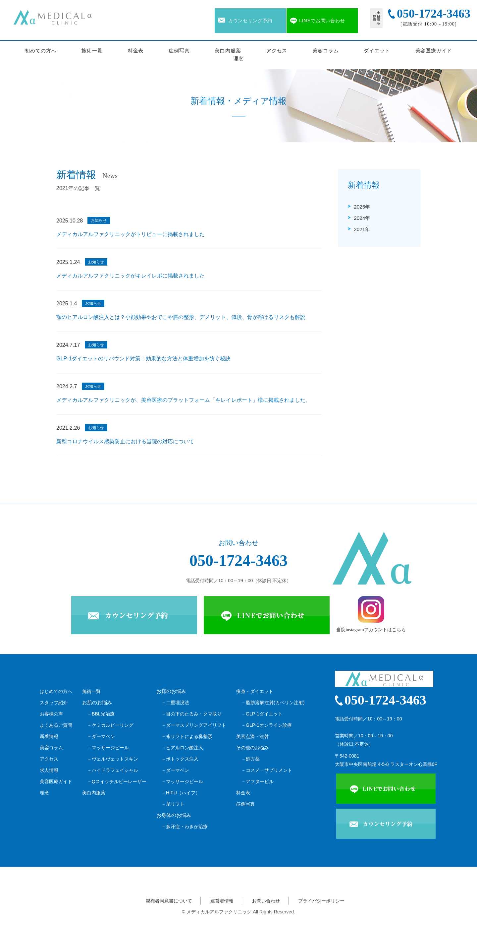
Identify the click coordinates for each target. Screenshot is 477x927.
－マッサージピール (108, 747)
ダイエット (377, 50)
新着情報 (49, 736)
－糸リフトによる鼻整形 (186, 736)
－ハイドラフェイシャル (112, 770)
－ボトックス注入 (179, 759)
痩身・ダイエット (254, 691)
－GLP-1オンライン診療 (266, 725)
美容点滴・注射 (252, 736)
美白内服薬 (228, 50)
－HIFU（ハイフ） (180, 792)
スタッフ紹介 (54, 702)
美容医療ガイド (433, 50)
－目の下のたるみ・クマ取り (191, 713)
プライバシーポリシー (321, 900)
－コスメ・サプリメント (266, 770)
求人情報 (49, 770)
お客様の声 (51, 713)
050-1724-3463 (238, 560)
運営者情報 (222, 900)
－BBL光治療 (101, 713)
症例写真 (179, 50)
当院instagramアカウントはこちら (371, 614)
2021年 (362, 229)
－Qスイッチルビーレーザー (116, 781)
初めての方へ (40, 50)
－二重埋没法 (175, 702)
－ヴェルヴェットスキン (112, 759)
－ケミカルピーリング (110, 725)
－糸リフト (173, 804)
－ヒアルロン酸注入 (182, 747)
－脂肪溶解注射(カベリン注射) (272, 702)
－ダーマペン (101, 736)
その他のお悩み (252, 747)
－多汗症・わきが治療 (184, 826)
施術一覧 (92, 50)
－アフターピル (257, 781)
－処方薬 (250, 759)
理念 (238, 58)
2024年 (362, 218)
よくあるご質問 (56, 725)
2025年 (362, 207)
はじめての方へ (56, 691)
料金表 (136, 50)
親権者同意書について (169, 900)
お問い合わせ (266, 900)
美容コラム (325, 50)
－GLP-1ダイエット (262, 713)
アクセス (277, 50)
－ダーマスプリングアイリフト (193, 725)
